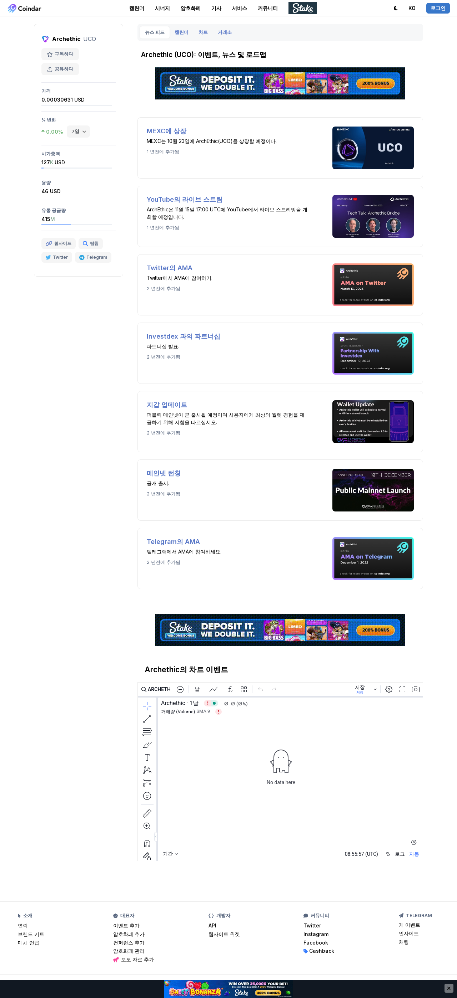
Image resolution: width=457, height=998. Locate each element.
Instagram (315, 934)
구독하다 (60, 54)
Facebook (315, 943)
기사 (216, 8)
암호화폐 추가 (129, 934)
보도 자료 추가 (133, 959)
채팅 (404, 942)
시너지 (162, 8)
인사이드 (409, 933)
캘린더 (136, 8)
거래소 (225, 32)
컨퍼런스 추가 (129, 943)
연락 (23, 925)
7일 (75, 131)
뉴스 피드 (155, 32)
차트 (203, 32)
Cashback (318, 951)
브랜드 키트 (31, 934)
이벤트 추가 (126, 925)
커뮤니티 (268, 8)
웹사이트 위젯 (224, 934)
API (212, 925)
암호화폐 (191, 8)
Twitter (312, 925)
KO (412, 8)
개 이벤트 (409, 925)
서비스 (239, 8)
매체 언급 (28, 943)
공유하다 (60, 69)
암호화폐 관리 (129, 951)
